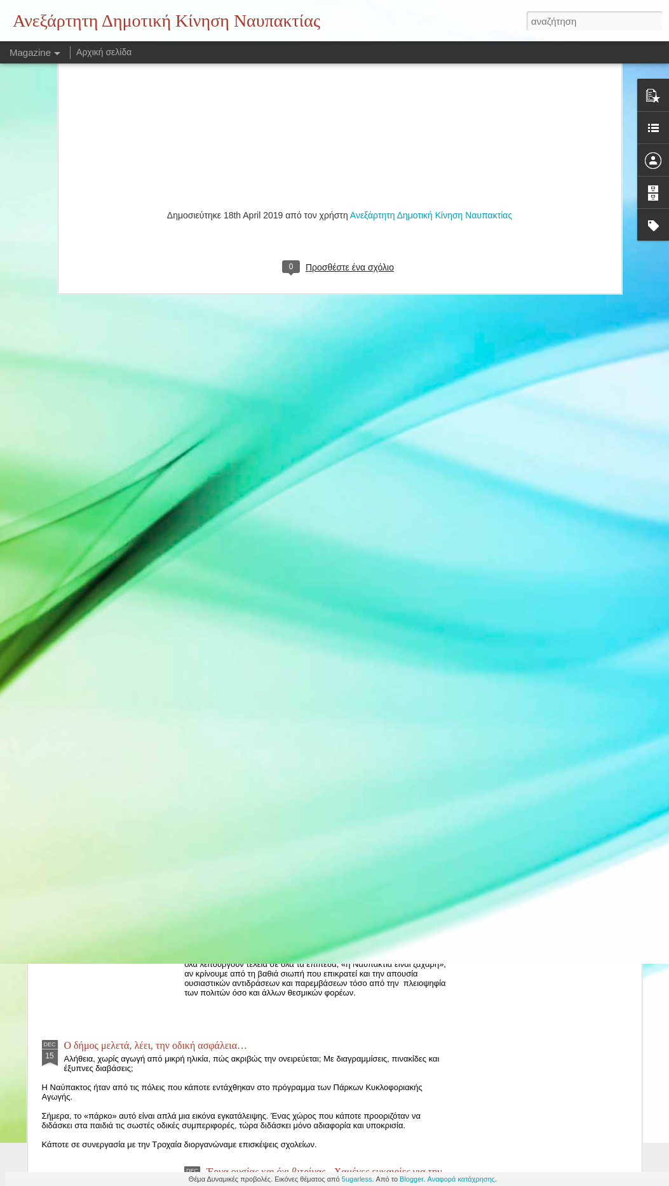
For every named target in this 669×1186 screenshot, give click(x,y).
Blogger (411, 1179)
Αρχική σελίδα (104, 52)
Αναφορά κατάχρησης (462, 1179)
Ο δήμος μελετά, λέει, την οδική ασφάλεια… (156, 1045)
